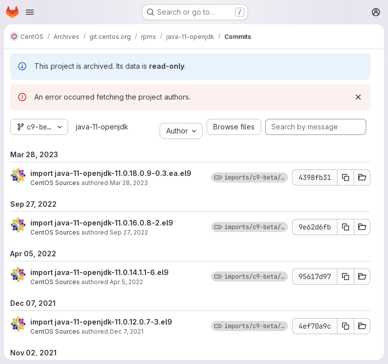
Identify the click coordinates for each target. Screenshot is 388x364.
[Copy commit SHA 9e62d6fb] (345, 227)
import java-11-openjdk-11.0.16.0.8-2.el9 (101, 222)
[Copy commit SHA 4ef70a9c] (345, 326)
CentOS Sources (55, 183)
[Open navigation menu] (30, 12)
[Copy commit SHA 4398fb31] (345, 177)
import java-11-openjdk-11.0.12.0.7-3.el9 (101, 321)
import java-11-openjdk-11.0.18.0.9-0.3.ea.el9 (110, 173)
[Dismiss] (358, 97)
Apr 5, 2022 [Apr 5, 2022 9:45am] (126, 282)
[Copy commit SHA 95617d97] (345, 276)
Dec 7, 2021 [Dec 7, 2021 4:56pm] (126, 331)
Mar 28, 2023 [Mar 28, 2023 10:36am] (129, 183)
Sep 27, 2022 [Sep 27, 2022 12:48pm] (129, 232)
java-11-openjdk (102, 126)
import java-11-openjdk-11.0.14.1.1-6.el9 (99, 272)
